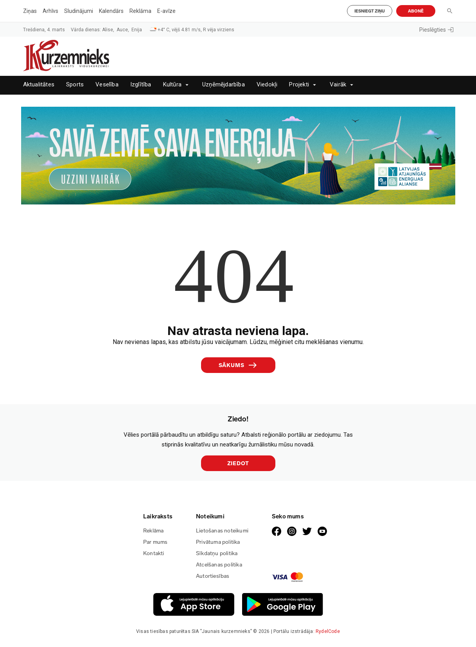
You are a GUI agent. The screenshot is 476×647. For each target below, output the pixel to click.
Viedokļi (267, 84)
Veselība (107, 84)
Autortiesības (213, 576)
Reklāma (140, 11)
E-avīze (166, 11)
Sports (75, 84)
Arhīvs (50, 11)
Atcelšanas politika (219, 564)
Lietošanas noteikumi (222, 530)
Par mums (155, 542)
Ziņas (30, 11)
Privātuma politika (218, 542)
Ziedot (238, 463)
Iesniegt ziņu (369, 11)
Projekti (299, 84)
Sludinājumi (78, 11)
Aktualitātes (38, 84)
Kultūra (172, 84)
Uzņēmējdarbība (223, 84)
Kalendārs (111, 11)
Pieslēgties (436, 30)
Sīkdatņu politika (216, 553)
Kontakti (153, 553)
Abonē (416, 11)
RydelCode (328, 631)
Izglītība (140, 84)
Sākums (238, 365)
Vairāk (338, 84)
